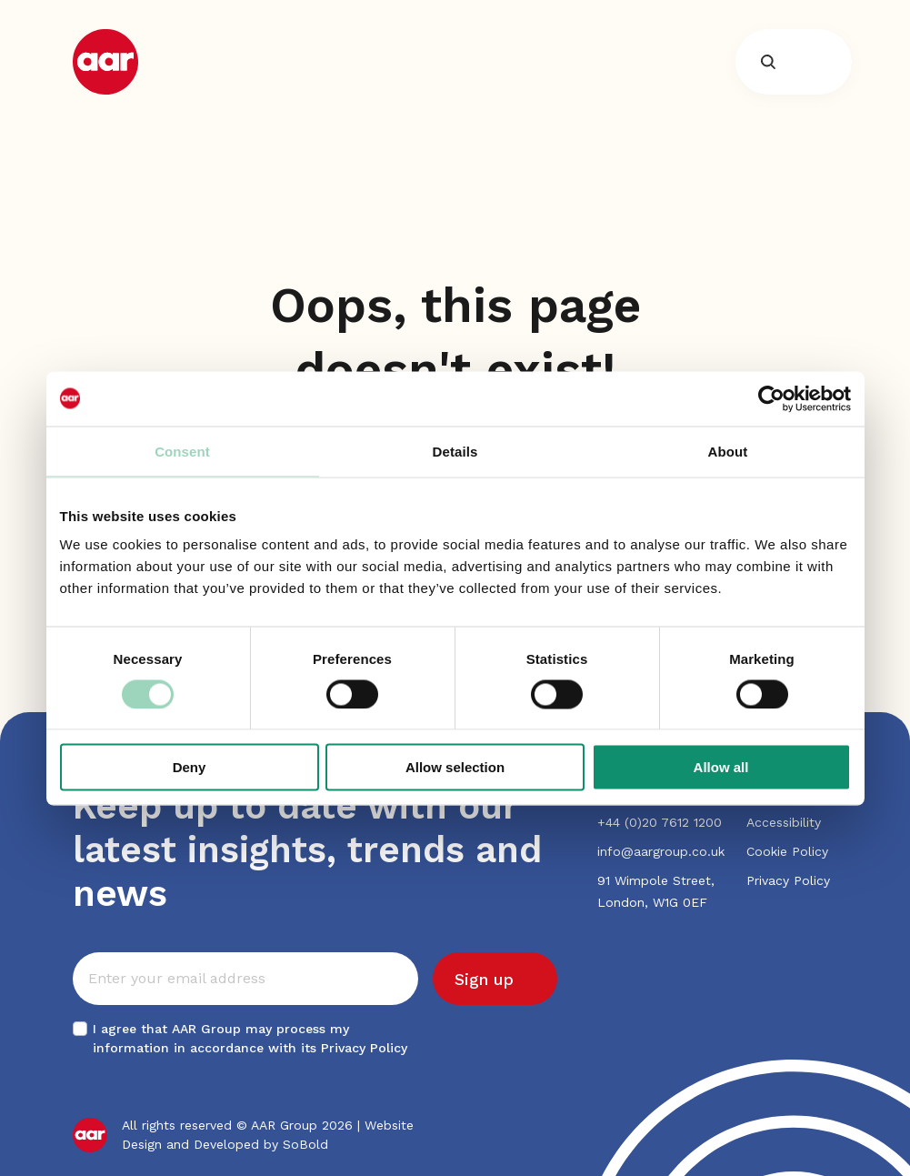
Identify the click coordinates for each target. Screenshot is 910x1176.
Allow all (721, 767)
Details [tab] (455, 450)
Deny (189, 767)
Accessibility (783, 822)
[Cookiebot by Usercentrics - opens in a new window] (771, 398)
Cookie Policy (787, 851)
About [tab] (728, 450)
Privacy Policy (364, 1047)
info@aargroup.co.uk (661, 851)
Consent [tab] (182, 450)
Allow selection (455, 767)
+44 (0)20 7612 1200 (659, 822)
